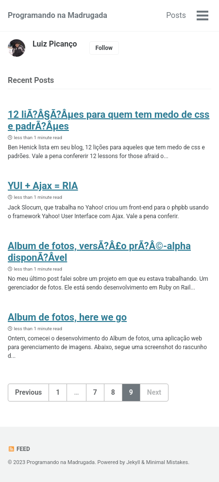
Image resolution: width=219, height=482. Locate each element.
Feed (19, 449)
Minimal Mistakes (167, 462)
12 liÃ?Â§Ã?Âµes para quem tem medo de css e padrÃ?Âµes (108, 120)
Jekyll (133, 462)
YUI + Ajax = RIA (43, 186)
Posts (176, 15)
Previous (28, 392)
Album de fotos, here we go (67, 317)
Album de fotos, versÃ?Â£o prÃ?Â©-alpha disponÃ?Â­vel (99, 251)
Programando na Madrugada (57, 15)
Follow (104, 48)
